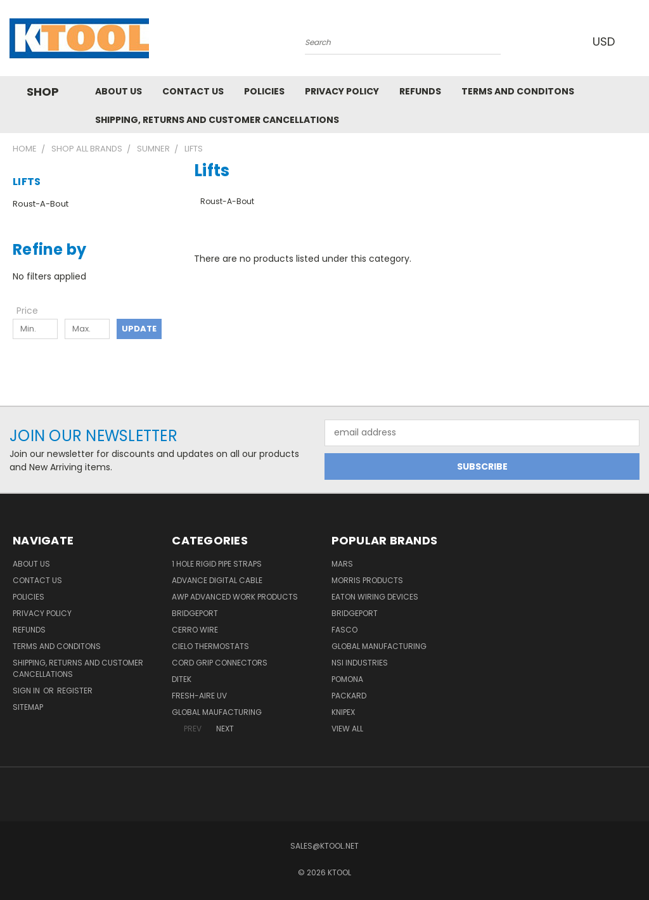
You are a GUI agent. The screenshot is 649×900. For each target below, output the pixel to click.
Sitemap (28, 707)
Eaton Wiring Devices (374, 596)
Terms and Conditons (517, 91)
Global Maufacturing (217, 712)
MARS (342, 563)
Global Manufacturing (379, 646)
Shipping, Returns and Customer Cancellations (217, 119)
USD (604, 41)
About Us (118, 91)
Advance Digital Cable (217, 580)
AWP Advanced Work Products (235, 596)
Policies (264, 91)
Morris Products (367, 580)
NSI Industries (359, 662)
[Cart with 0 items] (636, 41)
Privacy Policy (342, 91)
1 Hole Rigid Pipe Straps (217, 563)
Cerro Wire (195, 629)
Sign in (27, 690)
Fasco (344, 629)
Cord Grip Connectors (219, 662)
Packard (348, 695)
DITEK (181, 679)
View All (347, 728)
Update (139, 329)
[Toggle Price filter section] (34, 310)
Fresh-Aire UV (199, 695)
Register (75, 690)
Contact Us (193, 91)
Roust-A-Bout (40, 204)
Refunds (420, 91)
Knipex (343, 712)
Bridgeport (195, 613)
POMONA (347, 679)
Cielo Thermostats (210, 646)
